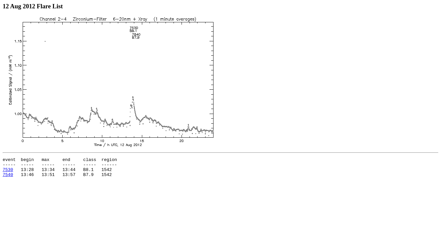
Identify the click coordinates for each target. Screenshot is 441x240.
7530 (8, 172)
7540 (8, 178)
